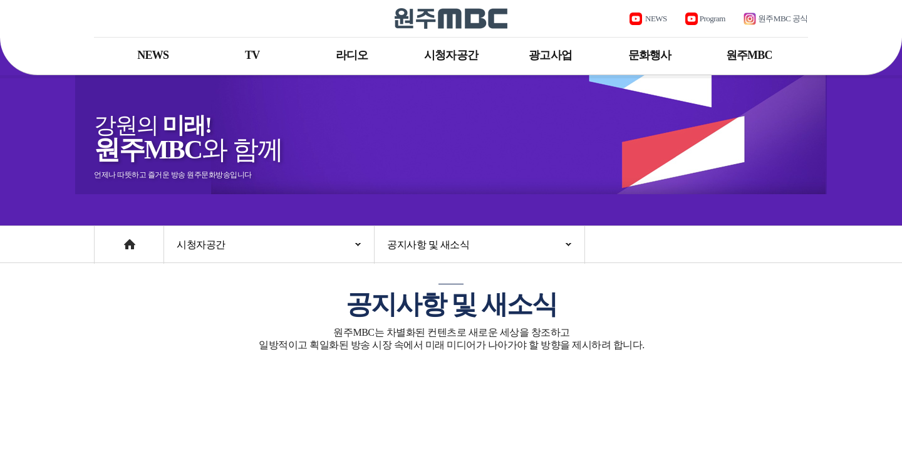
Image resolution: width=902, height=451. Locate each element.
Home (106, 238)
